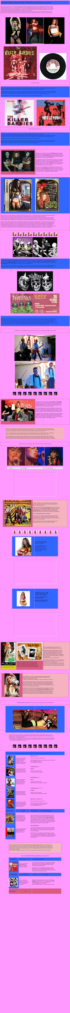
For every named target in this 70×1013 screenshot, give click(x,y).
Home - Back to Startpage (46, 2)
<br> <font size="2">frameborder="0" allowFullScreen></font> (35, 572)
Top (25, 891)
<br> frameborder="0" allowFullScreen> (35, 484)
